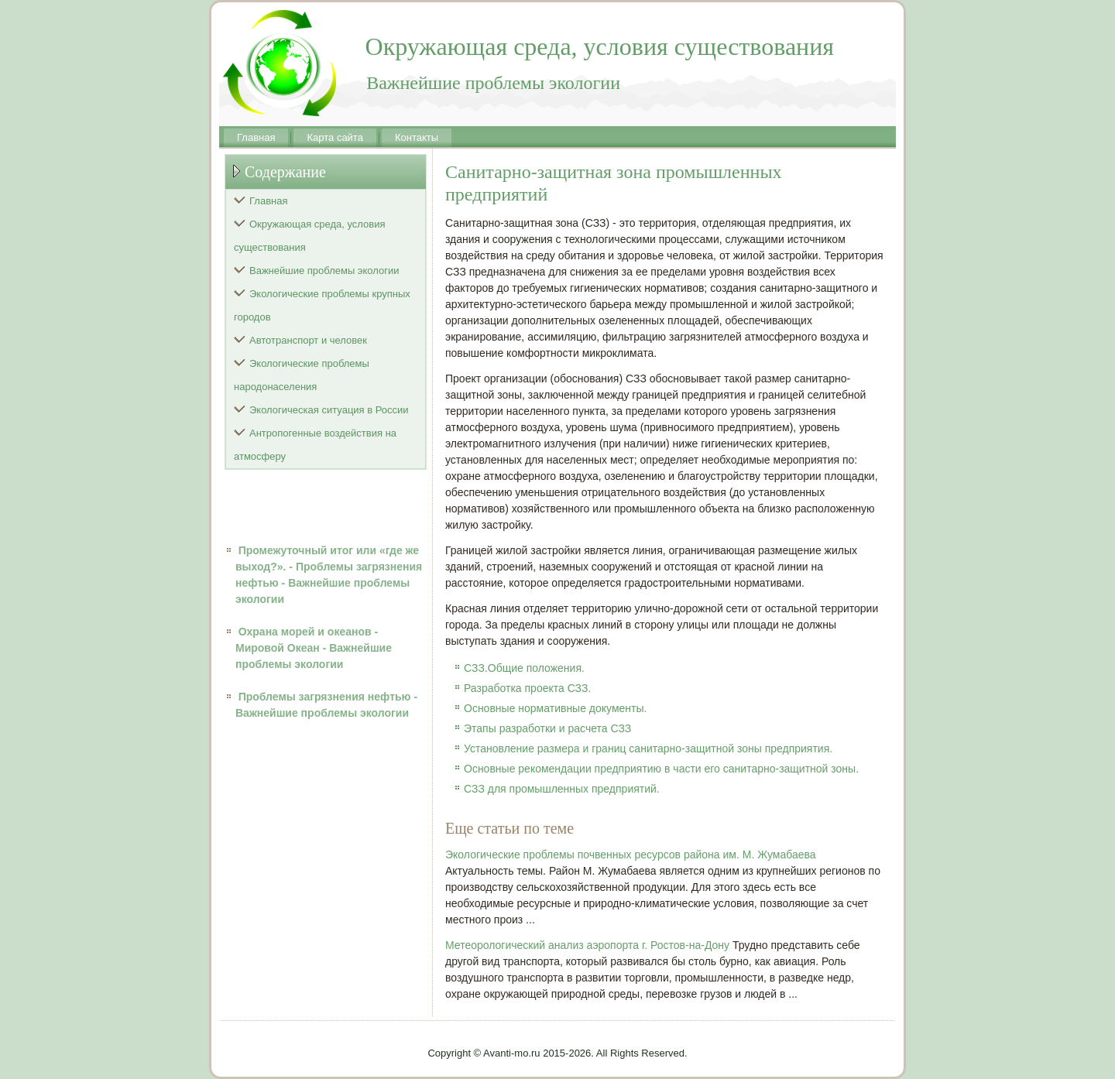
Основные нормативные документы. (555, 708)
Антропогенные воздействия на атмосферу (315, 444)
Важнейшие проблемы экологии (324, 270)
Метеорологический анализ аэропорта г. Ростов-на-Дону (587, 945)
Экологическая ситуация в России (329, 410)
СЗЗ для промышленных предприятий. (562, 789)
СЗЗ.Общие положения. (524, 668)
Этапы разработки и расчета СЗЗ (547, 728)
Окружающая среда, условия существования (310, 235)
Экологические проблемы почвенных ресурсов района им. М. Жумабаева (630, 854)
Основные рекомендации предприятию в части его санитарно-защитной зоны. (661, 768)
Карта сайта (334, 137)
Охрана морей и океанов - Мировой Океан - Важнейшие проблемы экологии (313, 647)
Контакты (416, 137)
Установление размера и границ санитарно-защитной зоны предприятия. (648, 748)
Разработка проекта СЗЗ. (527, 688)
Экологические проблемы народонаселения (301, 375)
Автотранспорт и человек (308, 340)
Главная (256, 137)
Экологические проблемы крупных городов (322, 305)
